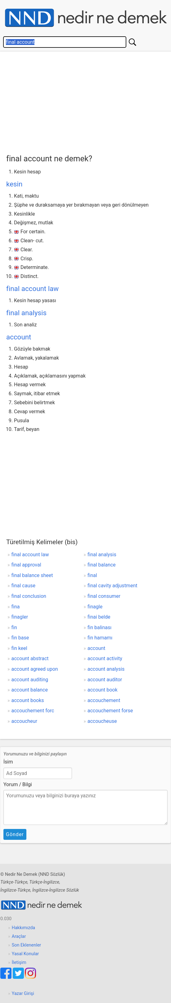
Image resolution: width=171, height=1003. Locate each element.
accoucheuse (102, 721)
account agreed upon (34, 669)
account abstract (30, 658)
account (18, 337)
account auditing (29, 680)
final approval (26, 565)
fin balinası (99, 627)
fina (15, 607)
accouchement (104, 700)
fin (14, 627)
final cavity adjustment (112, 586)
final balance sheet (32, 575)
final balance (102, 565)
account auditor (105, 680)
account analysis (106, 669)
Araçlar (19, 936)
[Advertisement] (88, 101)
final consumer (104, 596)
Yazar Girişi (23, 993)
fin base (20, 638)
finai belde (99, 617)
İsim (8, 762)
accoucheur (24, 721)
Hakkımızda (23, 927)
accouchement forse (110, 711)
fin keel (19, 648)
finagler (19, 617)
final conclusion (28, 596)
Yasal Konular (25, 953)
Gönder (15, 834)
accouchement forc (32, 711)
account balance (29, 690)
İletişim (19, 962)
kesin (14, 184)
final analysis (26, 313)
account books (27, 700)
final (92, 575)
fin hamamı (100, 638)
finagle (95, 607)
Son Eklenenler (26, 945)
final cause (23, 586)
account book (103, 690)
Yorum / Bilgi (17, 784)
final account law (32, 288)
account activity (105, 658)
